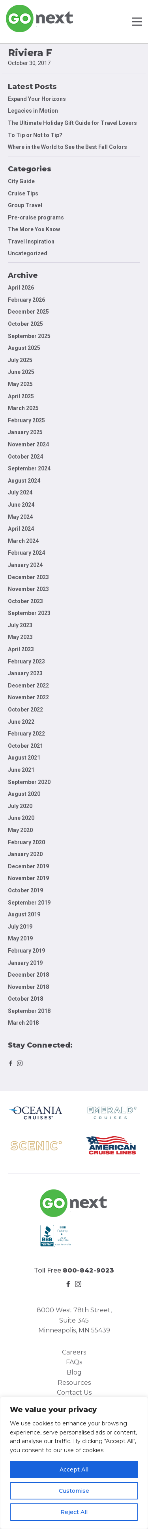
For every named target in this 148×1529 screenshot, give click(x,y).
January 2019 (25, 963)
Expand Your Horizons (37, 99)
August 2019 (24, 914)
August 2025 (24, 348)
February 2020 (26, 842)
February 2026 (26, 300)
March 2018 (23, 1023)
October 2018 (25, 999)
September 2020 (29, 782)
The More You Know (34, 229)
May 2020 (20, 830)
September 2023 (29, 613)
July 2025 (20, 360)
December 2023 (28, 577)
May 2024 (20, 517)
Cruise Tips (23, 193)
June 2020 (21, 818)
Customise (74, 1490)
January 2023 (25, 673)
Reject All (74, 1512)
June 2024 (21, 505)
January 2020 (25, 854)
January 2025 (25, 432)
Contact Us (74, 1392)
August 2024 (24, 480)
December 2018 (28, 975)
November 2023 (28, 589)
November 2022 (28, 697)
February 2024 (26, 553)
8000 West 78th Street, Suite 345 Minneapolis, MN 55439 (74, 1320)
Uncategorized (27, 253)
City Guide (21, 181)
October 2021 (25, 746)
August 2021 (24, 757)
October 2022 (25, 709)
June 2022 (21, 722)
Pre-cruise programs (36, 217)
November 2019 (28, 878)
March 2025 (23, 408)
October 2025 (25, 324)
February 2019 (26, 950)
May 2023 (20, 637)
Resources (74, 1382)
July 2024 (20, 492)
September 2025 (29, 336)
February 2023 (26, 661)
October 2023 (25, 601)
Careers (74, 1352)
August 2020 (24, 794)
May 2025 (20, 384)
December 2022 (28, 685)
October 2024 (25, 456)
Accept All (74, 1469)
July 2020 (20, 806)
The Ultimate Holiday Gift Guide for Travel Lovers (72, 123)
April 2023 (21, 649)
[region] (74, 1463)
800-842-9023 (88, 1270)
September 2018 (29, 1011)
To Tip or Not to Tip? (36, 135)
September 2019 (29, 902)
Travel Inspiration (31, 241)
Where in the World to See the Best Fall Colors (67, 147)
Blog (74, 1372)
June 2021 (21, 770)
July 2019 (20, 926)
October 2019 (25, 890)
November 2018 (28, 987)
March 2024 (23, 541)
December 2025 (28, 311)
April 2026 (21, 287)
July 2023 (20, 625)
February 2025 (26, 420)
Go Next (40, 18)
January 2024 (25, 565)
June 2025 (21, 372)
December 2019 (28, 866)
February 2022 (26, 733)
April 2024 (21, 529)
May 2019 (20, 938)
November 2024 (28, 444)
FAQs (74, 1362)
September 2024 (29, 468)
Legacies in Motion (33, 111)
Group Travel (25, 205)
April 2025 (21, 396)
